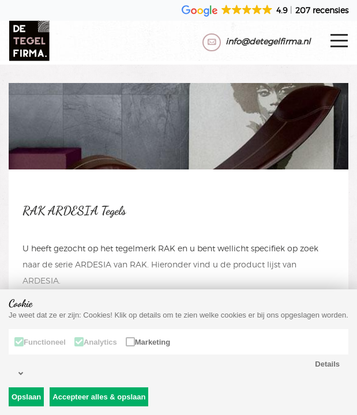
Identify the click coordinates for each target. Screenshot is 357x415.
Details (179, 369)
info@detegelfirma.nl (268, 41)
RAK (166, 248)
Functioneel (40, 341)
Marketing (148, 341)
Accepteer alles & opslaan (98, 397)
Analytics (95, 341)
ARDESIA (93, 264)
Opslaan (26, 397)
